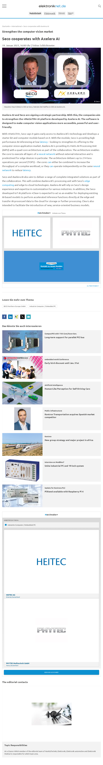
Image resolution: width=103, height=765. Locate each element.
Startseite (6, 26)
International (17, 26)
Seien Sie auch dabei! (51, 672)
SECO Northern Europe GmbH (14, 306)
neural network (46, 153)
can (49, 162)
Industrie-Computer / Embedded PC (43, 306)
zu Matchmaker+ (93, 286)
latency (44, 141)
